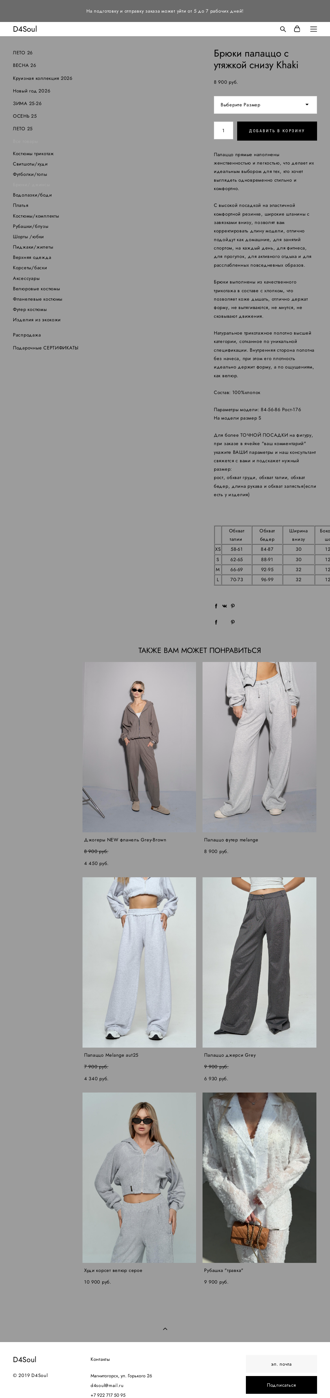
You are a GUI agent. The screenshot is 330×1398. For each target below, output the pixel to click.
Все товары (25, 141)
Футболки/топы (30, 174)
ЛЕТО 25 (23, 128)
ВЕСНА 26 (24, 65)
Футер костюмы (30, 309)
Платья (20, 205)
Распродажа (27, 334)
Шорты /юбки (28, 236)
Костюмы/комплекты (36, 215)
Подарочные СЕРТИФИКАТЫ (46, 347)
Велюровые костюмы (36, 288)
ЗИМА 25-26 (27, 103)
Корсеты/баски (30, 267)
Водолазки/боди (32, 194)
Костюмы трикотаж (33, 153)
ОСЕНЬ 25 (25, 115)
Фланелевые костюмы (37, 298)
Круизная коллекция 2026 (42, 78)
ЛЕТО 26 (23, 52)
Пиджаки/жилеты (33, 246)
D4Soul (25, 29)
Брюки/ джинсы (31, 184)
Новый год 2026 (31, 90)
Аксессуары (26, 278)
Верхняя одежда (32, 257)
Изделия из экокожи (37, 319)
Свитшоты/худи (30, 163)
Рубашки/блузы (31, 226)
